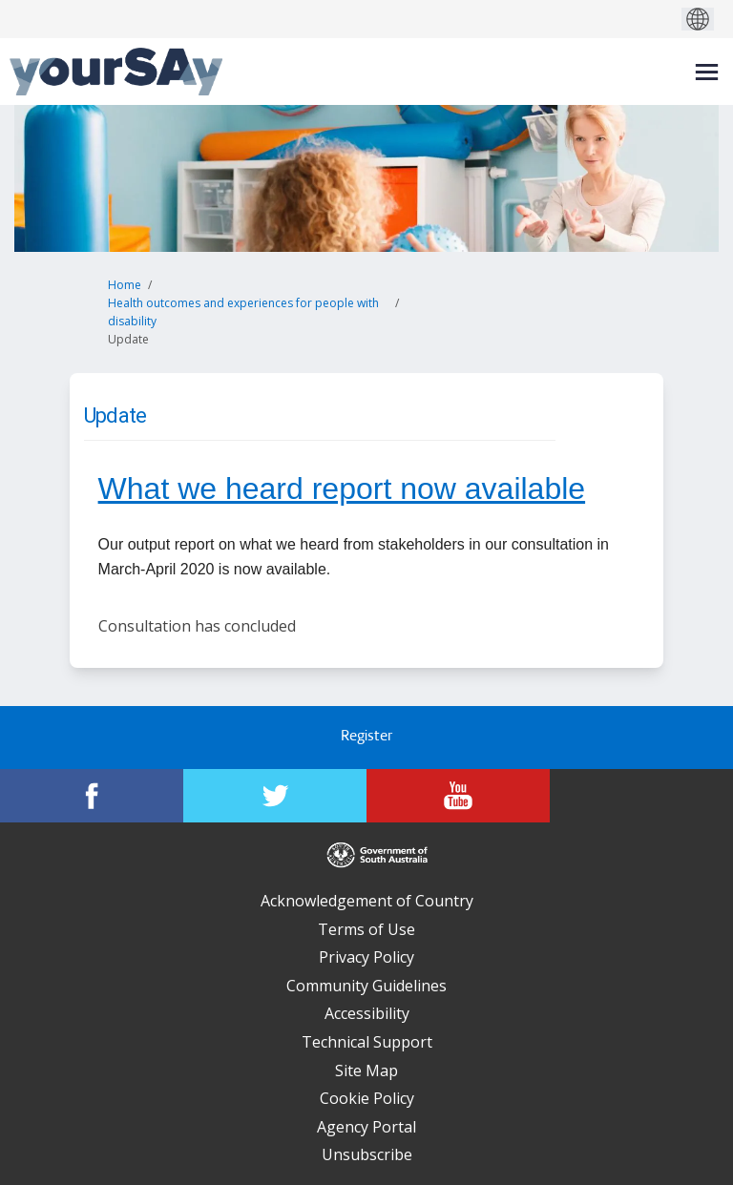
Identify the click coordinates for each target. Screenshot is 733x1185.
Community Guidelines (366, 985)
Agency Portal (366, 1126)
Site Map (366, 1070)
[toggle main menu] (706, 72)
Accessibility (367, 1013)
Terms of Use (366, 929)
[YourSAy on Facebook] (91, 795)
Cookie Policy (367, 1098)
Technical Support (367, 1041)
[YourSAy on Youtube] (458, 795)
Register (366, 737)
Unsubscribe (367, 1154)
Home (124, 285)
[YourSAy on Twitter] (274, 795)
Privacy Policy (366, 956)
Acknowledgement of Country (367, 900)
